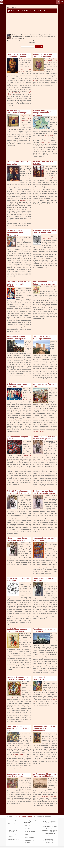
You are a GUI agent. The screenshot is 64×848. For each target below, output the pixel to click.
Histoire (27, 825)
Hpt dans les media (13, 827)
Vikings (47, 180)
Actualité (27, 828)
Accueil (18, 816)
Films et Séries (29, 837)
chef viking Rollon (52, 177)
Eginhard (24, 115)
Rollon (40, 568)
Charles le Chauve (46, 142)
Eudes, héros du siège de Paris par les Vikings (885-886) (18, 728)
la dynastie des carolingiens (24, 69)
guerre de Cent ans (38, 431)
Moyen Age (27, 399)
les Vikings (28, 186)
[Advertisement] (32, 24)
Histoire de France (27, 816)
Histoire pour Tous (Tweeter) (13, 835)
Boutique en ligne (30, 831)
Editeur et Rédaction (13, 824)
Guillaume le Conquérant (42, 461)
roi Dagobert (23, 200)
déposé (49, 835)
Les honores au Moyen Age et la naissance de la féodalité (18, 284)
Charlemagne (49, 135)
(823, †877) (50, 60)
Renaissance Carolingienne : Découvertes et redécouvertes (44, 728)
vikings (35, 80)
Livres (27, 834)
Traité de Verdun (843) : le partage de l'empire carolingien (43, 113)
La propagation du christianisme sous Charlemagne (15, 232)
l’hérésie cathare (26, 455)
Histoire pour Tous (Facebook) (13, 830)
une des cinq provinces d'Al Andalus (46, 796)
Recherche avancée (13, 839)
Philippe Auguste (47, 238)
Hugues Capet (11, 698)
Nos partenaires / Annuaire (30, 841)
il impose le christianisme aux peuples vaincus (19, 92)
